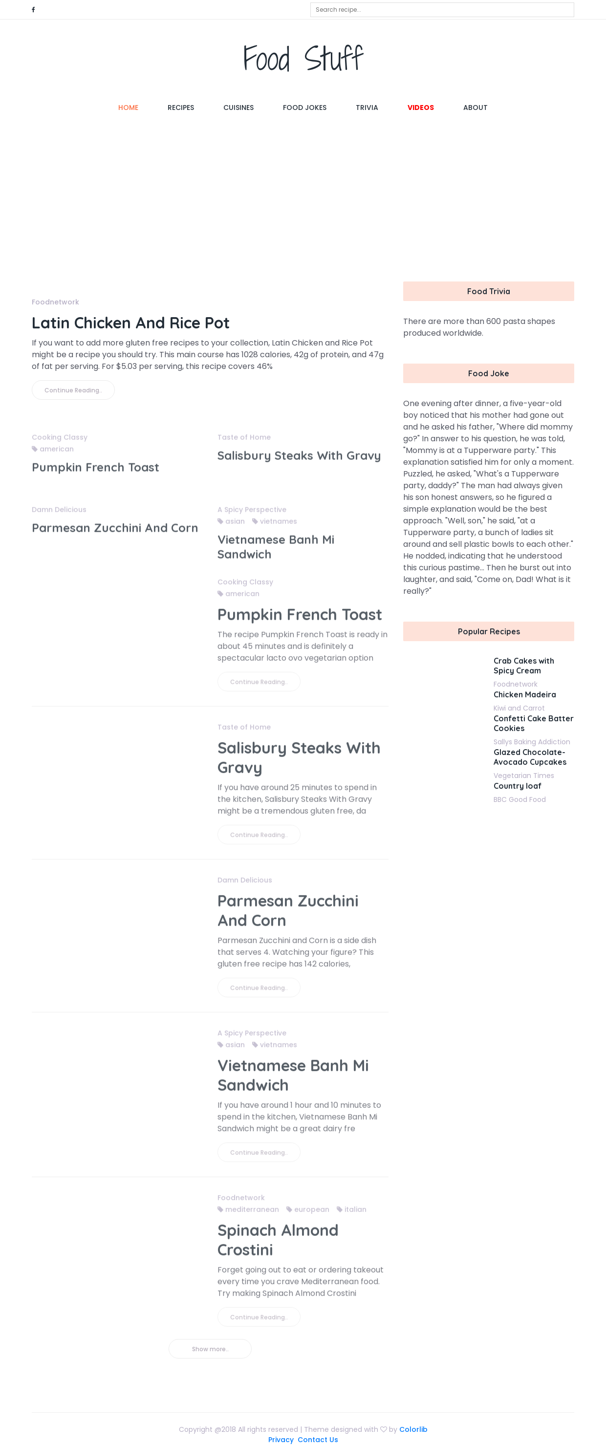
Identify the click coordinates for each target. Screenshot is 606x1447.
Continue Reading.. (73, 390)
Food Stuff (303, 58)
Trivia (367, 107)
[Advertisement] (303, 198)
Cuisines (238, 107)
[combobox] (442, 9)
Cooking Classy (59, 443)
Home (135, 107)
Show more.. (210, 1349)
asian (231, 527)
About (475, 107)
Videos (421, 107)
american (53, 454)
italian (352, 1215)
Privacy (281, 1440)
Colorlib (413, 1429)
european (307, 1215)
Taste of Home (244, 443)
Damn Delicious (59, 515)
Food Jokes (304, 107)
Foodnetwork (55, 302)
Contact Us (318, 1440)
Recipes (181, 107)
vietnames (274, 527)
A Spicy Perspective (251, 515)
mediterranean (248, 1215)
